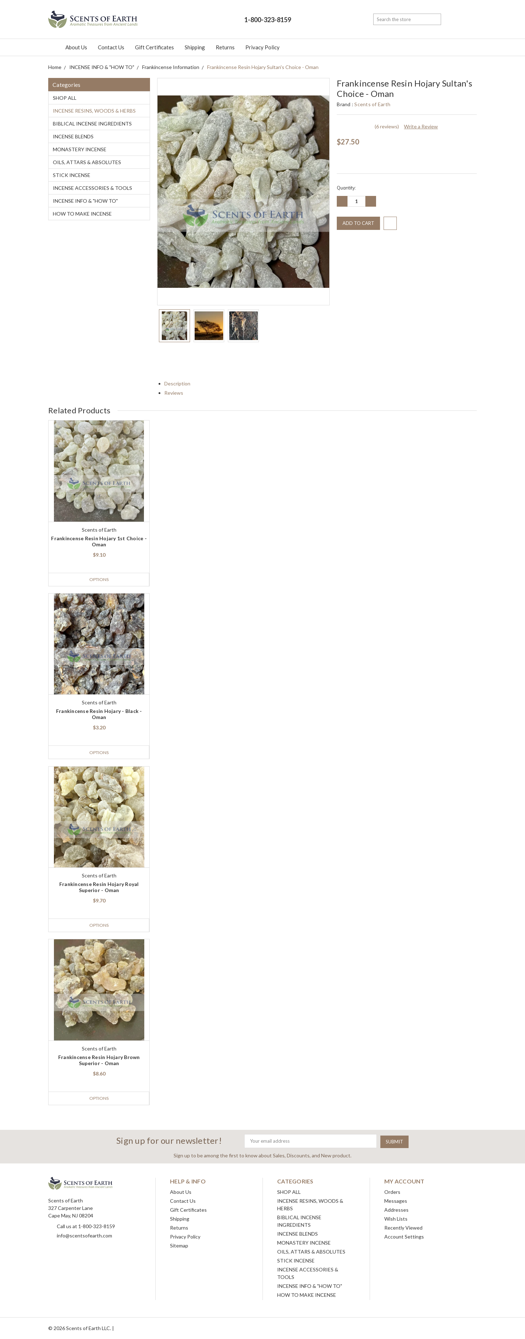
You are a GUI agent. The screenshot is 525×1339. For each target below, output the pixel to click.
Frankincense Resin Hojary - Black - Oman (99, 714)
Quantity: (346, 188)
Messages (395, 1201)
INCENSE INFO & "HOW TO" (85, 201)
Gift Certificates (154, 47)
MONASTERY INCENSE (79, 149)
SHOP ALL (64, 98)
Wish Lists (396, 1219)
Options (98, 579)
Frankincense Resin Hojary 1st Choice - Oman (99, 541)
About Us (76, 47)
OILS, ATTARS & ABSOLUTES (87, 162)
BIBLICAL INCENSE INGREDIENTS (92, 123)
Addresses (396, 1210)
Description (180, 383)
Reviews (176, 393)
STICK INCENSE (71, 175)
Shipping (195, 47)
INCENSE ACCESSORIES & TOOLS (92, 188)
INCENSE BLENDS (73, 136)
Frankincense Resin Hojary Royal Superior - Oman (99, 887)
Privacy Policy (262, 47)
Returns (225, 47)
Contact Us (111, 47)
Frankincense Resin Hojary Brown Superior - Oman (99, 1060)
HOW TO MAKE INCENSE (82, 214)
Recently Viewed (403, 1228)
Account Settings (404, 1237)
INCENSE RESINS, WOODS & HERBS (94, 111)
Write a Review (421, 126)
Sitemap (179, 1245)
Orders (392, 1192)
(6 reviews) (387, 126)
